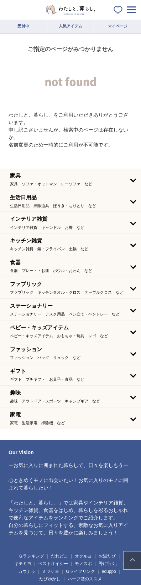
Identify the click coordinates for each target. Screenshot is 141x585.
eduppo (109, 571)
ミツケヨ (50, 571)
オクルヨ (83, 556)
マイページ (117, 26)
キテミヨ (22, 563)
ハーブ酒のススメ (85, 578)
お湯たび (107, 556)
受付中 (23, 26)
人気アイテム (70, 26)
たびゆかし (50, 578)
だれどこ (59, 556)
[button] (70, 179)
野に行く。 (109, 563)
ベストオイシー (53, 563)
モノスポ (83, 563)
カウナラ (26, 571)
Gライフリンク (80, 571)
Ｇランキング (31, 556)
